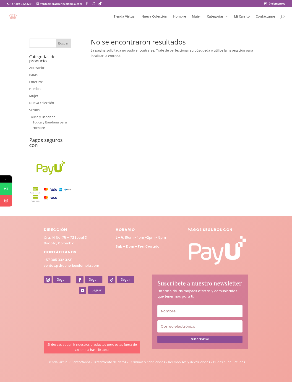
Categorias (215, 16)
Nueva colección (41, 103)
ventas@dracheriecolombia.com (71, 265)
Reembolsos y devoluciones (189, 362)
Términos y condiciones (147, 362)
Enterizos (36, 82)
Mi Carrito (242, 16)
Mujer (196, 16)
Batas (33, 75)
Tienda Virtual (125, 16)
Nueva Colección (154, 16)
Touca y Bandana (42, 117)
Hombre (179, 16)
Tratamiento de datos (109, 362)
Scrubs (34, 110)
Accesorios (37, 67)
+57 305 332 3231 (58, 260)
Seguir (62, 279)
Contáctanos (266, 16)
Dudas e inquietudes (229, 362)
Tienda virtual (57, 362)
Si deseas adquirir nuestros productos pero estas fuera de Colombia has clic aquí (92, 347)
